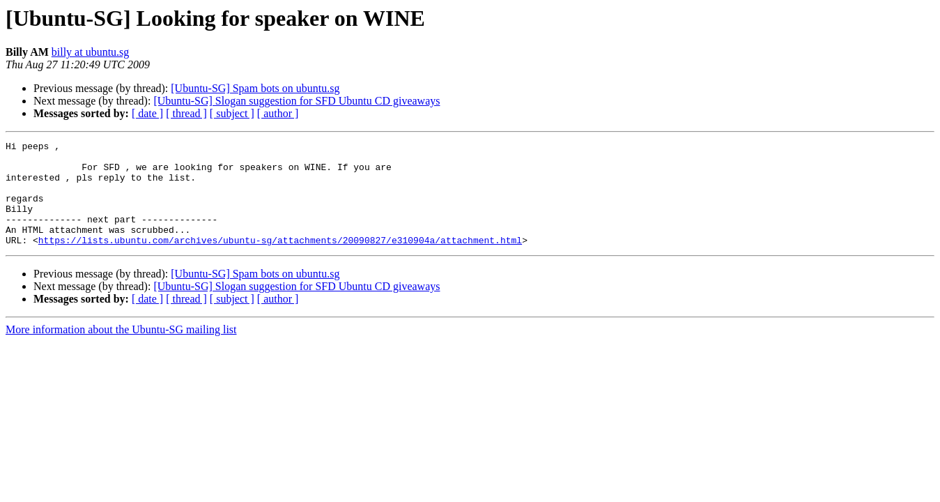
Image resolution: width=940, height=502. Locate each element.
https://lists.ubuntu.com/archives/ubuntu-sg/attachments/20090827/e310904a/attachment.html (280, 260)
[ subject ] (232, 113)
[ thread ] (186, 113)
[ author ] (278, 113)
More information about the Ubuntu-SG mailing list (121, 350)
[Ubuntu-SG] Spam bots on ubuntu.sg (255, 88)
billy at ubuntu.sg (91, 52)
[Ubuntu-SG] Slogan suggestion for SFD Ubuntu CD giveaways (296, 101)
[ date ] (147, 113)
